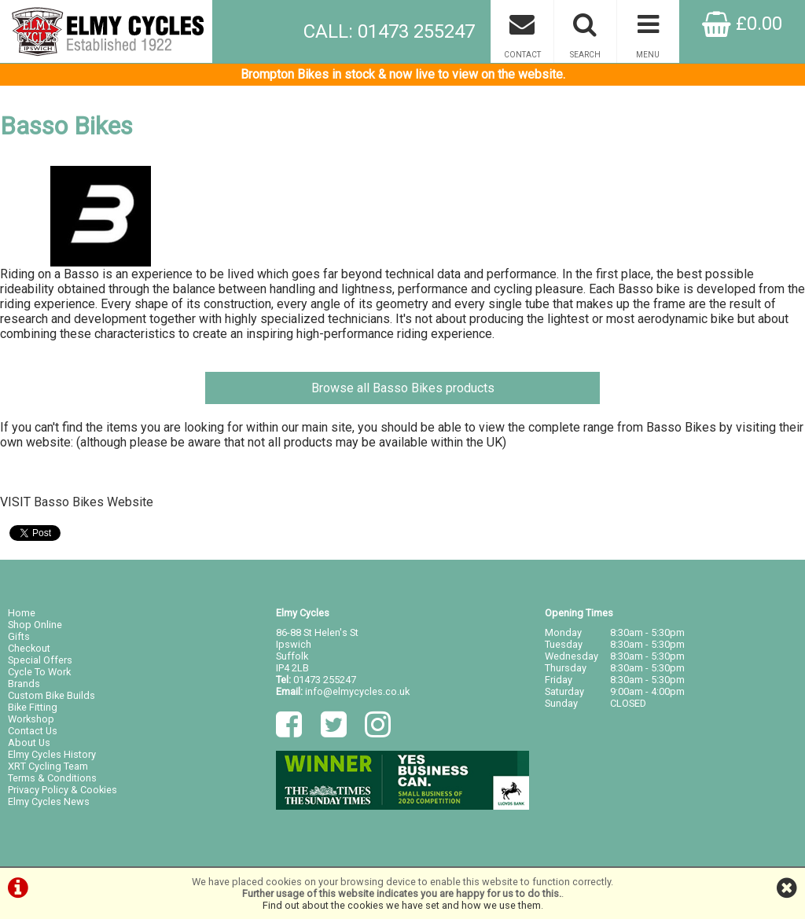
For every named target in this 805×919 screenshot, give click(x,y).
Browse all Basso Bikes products (402, 387)
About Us (29, 742)
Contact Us (32, 731)
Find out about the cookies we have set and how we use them (402, 905)
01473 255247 (324, 680)
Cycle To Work (39, 672)
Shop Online (35, 624)
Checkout (29, 648)
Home (21, 613)
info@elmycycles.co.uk (357, 691)
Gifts (19, 636)
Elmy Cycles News (49, 801)
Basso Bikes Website (93, 501)
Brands (24, 683)
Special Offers (40, 660)
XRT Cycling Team (48, 766)
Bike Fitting (32, 707)
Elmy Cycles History (52, 754)
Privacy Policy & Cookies (62, 790)
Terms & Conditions (52, 778)
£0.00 (742, 24)
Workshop (31, 719)
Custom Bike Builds (51, 695)
